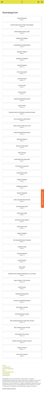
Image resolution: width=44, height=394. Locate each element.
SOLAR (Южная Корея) (22, 206)
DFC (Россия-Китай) (22, 71)
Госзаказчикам (6, 373)
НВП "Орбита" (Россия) (22, 307)
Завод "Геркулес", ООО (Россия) (22, 280)
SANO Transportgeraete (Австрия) (22, 199)
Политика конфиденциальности (9, 388)
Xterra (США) (22, 266)
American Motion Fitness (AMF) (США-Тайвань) (22, 24)
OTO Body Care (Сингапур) (22, 166)
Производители (6, 375)
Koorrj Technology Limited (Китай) (22, 119)
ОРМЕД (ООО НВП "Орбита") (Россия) (22, 340)
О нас (3, 370)
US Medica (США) (22, 246)
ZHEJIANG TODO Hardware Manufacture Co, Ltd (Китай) (22, 273)
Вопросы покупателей (7, 368)
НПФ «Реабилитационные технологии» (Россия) (22, 320)
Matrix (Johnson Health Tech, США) (22, 125)
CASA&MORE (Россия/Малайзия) (22, 45)
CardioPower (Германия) (22, 58)
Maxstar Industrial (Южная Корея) (22, 132)
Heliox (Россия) (22, 105)
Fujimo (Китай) (22, 85)
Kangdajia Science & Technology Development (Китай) (22, 112)
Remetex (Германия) (22, 193)
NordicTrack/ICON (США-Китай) (22, 159)
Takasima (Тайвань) (22, 233)
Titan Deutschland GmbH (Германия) (22, 240)
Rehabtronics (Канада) (22, 186)
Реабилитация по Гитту (8, 371)
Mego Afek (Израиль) (22, 139)
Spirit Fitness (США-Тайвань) (22, 219)
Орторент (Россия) (22, 347)
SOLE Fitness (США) (22, 213)
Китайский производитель (22, 293)
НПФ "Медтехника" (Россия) (22, 314)
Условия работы (6, 367)
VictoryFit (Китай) (22, 260)
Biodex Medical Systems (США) (22, 31)
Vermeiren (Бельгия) (22, 253)
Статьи (4, 365)
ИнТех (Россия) (22, 287)
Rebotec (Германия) (22, 179)
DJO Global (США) (22, 78)
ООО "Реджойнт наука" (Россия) (22, 327)
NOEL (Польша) (22, 152)
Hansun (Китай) (22, 92)
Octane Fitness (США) (22, 172)
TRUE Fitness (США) (22, 226)
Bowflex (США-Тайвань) (22, 38)
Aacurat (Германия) (22, 18)
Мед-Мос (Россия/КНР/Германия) (22, 300)
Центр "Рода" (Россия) (22, 354)
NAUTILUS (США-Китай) (22, 145)
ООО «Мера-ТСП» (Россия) (22, 334)
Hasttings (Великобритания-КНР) (22, 98)
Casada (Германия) (22, 65)
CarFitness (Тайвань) (22, 51)
